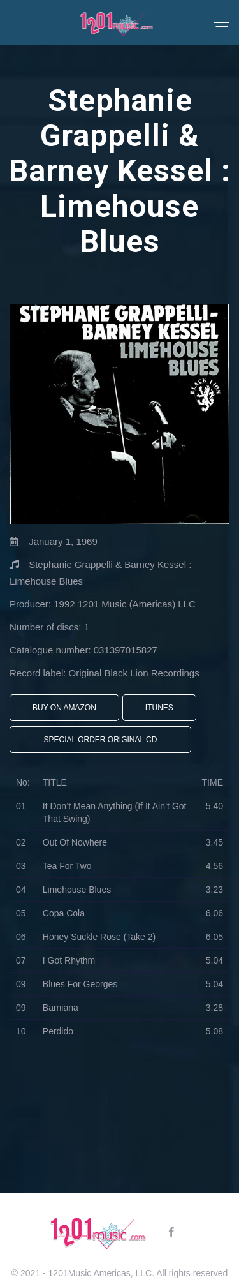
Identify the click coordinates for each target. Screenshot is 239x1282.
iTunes (159, 707)
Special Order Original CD (100, 739)
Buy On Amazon (64, 707)
